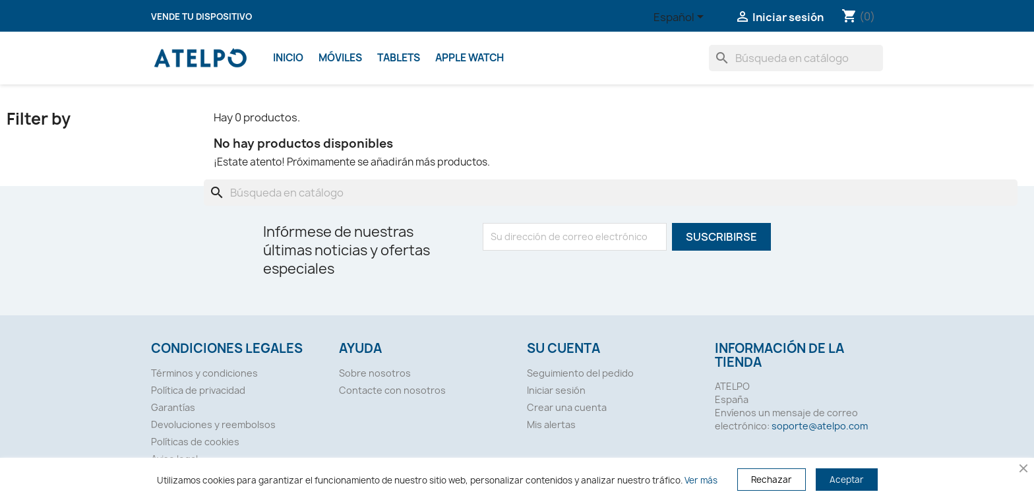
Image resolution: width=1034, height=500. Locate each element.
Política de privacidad (198, 390)
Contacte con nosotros (392, 390)
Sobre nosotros (375, 373)
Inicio (288, 58)
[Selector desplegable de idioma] (681, 18)
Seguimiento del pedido (580, 373)
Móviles (340, 58)
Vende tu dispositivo (201, 16)
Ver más (700, 480)
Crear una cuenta (567, 407)
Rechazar (771, 479)
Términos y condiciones (204, 373)
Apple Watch (469, 58)
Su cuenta (563, 348)
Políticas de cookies (195, 441)
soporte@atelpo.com (820, 426)
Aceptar (847, 479)
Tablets (398, 58)
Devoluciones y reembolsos (213, 424)
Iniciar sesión (556, 390)
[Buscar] (796, 58)
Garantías (173, 407)
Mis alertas (551, 424)
